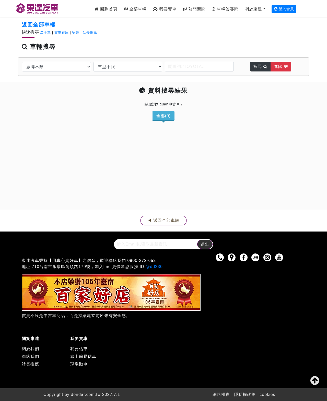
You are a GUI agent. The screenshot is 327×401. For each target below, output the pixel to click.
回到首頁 (106, 9)
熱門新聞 (194, 9)
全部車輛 (135, 9)
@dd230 (154, 266)
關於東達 (253, 9)
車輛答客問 (225, 9)
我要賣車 (164, 9)
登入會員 (284, 9)
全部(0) (163, 116)
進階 (281, 66)
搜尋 (260, 66)
